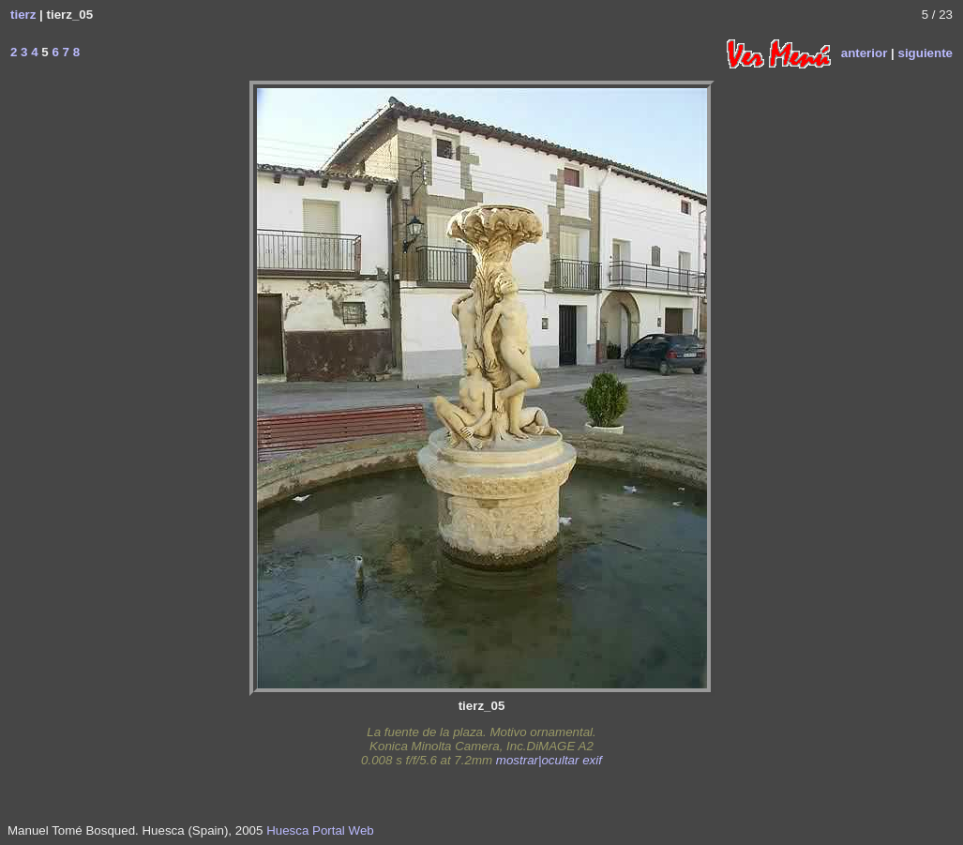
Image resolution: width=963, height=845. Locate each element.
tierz (23, 15)
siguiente (925, 52)
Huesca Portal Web (320, 830)
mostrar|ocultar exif (549, 760)
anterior (864, 52)
